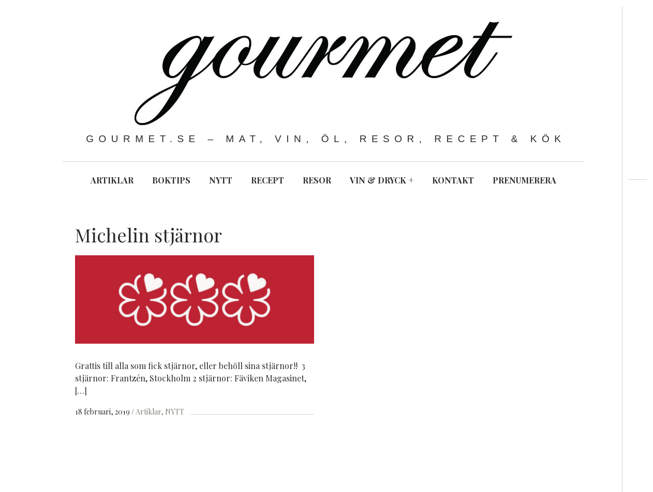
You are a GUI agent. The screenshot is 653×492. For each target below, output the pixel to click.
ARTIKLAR (112, 180)
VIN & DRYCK (381, 180)
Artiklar (148, 412)
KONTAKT (453, 180)
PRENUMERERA (524, 180)
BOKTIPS (171, 180)
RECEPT (267, 180)
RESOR (317, 180)
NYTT (220, 180)
